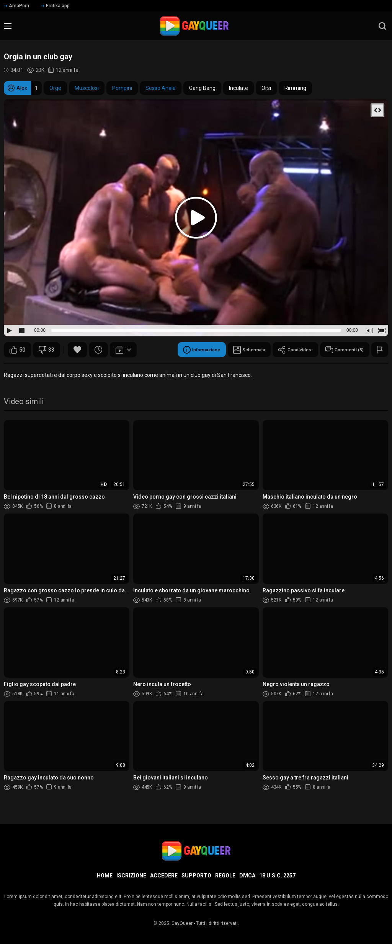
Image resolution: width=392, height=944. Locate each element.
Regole (225, 875)
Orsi (266, 88)
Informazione (179, 350)
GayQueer (182, 923)
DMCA (247, 875)
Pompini (122, 88)
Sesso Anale (160, 88)
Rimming (295, 88)
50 (17, 350)
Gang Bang (202, 88)
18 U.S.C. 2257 (277, 875)
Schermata (233, 350)
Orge (55, 88)
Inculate (238, 88)
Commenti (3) (341, 350)
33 (46, 350)
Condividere (285, 350)
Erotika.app (55, 5)
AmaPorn (16, 5)
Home (105, 875)
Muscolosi (87, 88)
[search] (382, 26)
